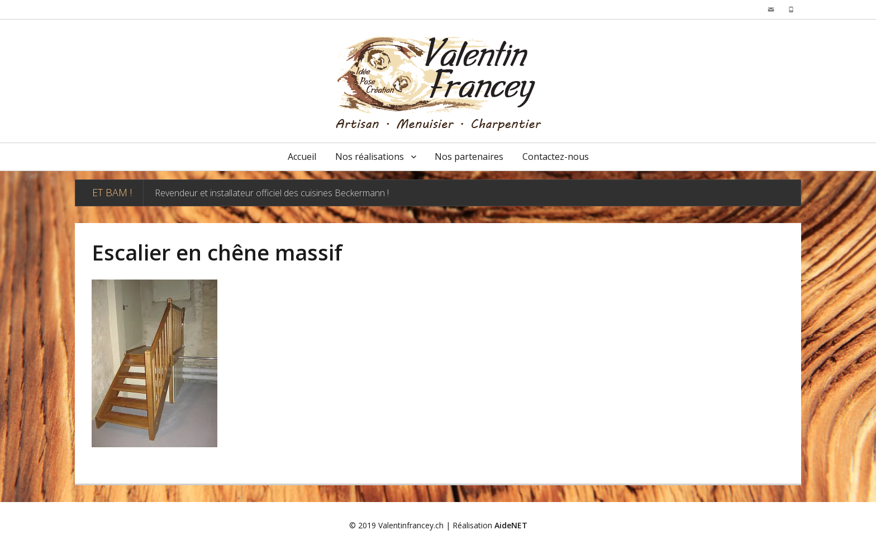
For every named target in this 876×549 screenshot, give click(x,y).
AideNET (510, 525)
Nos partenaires (469, 156)
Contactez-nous (555, 156)
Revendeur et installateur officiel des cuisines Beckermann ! (272, 193)
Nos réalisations (369, 156)
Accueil (302, 156)
